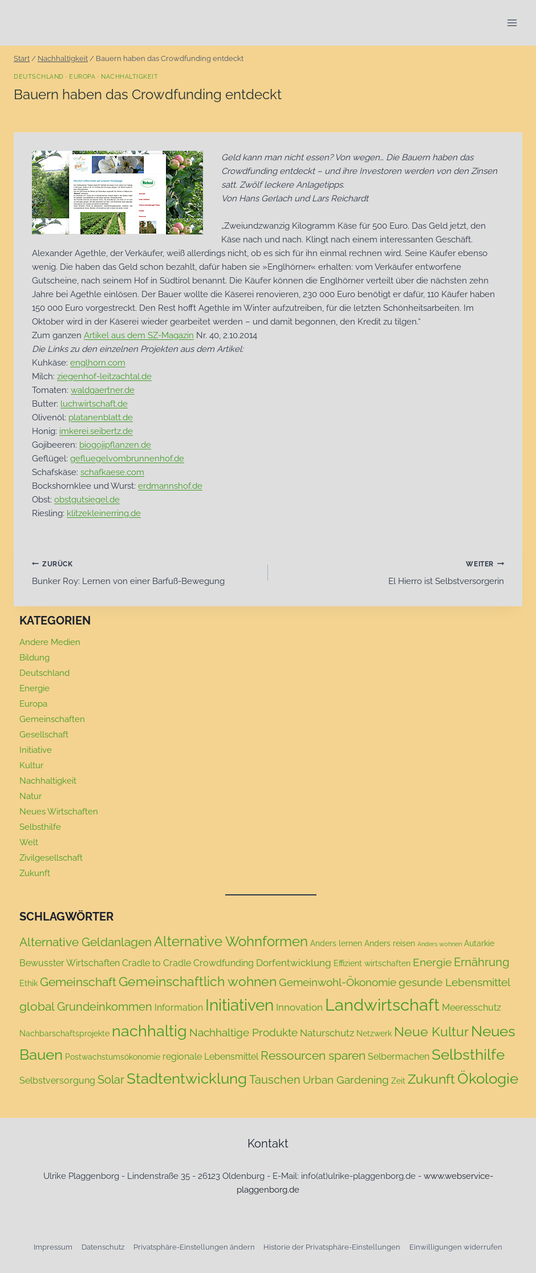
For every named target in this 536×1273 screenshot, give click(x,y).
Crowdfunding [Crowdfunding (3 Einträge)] (223, 963)
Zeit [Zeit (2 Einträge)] (398, 1080)
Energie (34, 688)
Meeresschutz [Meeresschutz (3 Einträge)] (471, 1007)
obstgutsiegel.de (87, 499)
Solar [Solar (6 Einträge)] (111, 1079)
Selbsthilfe (40, 827)
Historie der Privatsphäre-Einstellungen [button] (331, 1247)
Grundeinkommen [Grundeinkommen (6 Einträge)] (104, 1006)
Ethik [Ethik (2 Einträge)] (28, 983)
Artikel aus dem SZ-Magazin (139, 335)
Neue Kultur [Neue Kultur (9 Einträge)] (431, 1031)
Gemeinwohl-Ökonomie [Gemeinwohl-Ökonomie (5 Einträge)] (337, 982)
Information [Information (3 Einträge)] (179, 1007)
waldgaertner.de (103, 390)
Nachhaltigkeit (129, 76)
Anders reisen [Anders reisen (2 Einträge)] (389, 943)
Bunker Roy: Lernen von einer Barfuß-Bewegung (145, 572)
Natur (30, 796)
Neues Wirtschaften (58, 811)
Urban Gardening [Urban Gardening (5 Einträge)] (346, 1079)
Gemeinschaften (52, 719)
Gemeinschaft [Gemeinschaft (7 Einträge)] (78, 982)
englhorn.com (97, 363)
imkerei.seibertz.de (96, 431)
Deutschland (39, 76)
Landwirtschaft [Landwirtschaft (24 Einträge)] (382, 1005)
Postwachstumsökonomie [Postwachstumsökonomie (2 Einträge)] (112, 1056)
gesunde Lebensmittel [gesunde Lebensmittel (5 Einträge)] (454, 982)
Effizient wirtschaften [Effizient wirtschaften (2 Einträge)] (372, 963)
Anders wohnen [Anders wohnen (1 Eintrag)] (439, 943)
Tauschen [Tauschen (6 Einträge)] (275, 1079)
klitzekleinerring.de (104, 513)
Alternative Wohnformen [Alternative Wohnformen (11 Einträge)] (231, 942)
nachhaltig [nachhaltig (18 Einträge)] (149, 1030)
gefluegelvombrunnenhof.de (127, 458)
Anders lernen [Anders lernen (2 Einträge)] (336, 943)
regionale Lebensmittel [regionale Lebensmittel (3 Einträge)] (210, 1056)
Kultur (31, 765)
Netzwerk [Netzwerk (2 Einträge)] (374, 1033)
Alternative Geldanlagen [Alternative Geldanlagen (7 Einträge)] (85, 942)
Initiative (35, 750)
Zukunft (34, 873)
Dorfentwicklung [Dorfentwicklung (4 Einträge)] (293, 962)
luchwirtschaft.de (94, 404)
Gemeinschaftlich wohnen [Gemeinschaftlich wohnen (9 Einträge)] (198, 981)
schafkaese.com (112, 472)
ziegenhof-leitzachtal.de (104, 376)
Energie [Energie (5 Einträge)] (432, 962)
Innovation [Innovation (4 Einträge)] (299, 1007)
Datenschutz (103, 1247)
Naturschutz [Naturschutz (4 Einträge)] (327, 1033)
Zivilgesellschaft (51, 858)
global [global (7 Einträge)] (37, 1006)
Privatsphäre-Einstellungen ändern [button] (194, 1247)
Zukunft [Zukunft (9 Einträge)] (431, 1079)
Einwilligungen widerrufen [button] (455, 1247)
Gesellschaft (43, 734)
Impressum (53, 1247)
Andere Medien (49, 642)
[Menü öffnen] (511, 22)
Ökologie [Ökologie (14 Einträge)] (487, 1078)
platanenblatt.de (100, 417)
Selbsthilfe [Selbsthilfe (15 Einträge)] (468, 1054)
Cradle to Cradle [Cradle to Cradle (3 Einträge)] (156, 963)
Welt (28, 842)
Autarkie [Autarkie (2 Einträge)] (479, 943)
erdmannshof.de (170, 486)
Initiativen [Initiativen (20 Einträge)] (239, 1005)
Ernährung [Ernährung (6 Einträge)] (481, 962)
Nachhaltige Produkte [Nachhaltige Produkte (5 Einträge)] (243, 1032)
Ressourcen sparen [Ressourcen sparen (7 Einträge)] (313, 1055)
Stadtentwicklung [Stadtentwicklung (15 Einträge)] (187, 1078)
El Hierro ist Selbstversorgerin (390, 572)
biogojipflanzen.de (115, 445)
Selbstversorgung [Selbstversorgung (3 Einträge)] (57, 1080)
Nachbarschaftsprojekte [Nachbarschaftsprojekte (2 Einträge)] (64, 1033)
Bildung (34, 657)
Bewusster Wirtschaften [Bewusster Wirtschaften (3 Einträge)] (69, 963)
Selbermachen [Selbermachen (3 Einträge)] (398, 1056)
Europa (82, 76)
